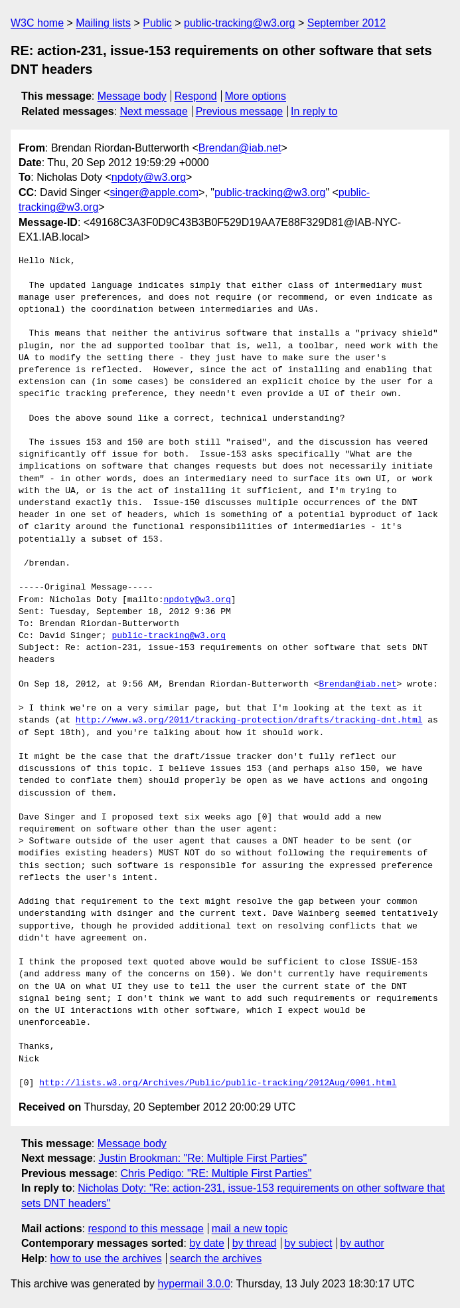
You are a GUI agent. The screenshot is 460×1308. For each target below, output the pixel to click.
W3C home (37, 23)
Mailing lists (103, 23)
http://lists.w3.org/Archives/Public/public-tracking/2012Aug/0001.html (217, 1083)
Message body (132, 96)
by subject (308, 1243)
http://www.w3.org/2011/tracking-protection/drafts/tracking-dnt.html (249, 720)
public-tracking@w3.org (239, 23)
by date (206, 1243)
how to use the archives (106, 1258)
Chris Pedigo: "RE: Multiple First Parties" (215, 1173)
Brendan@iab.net (239, 148)
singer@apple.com (154, 192)
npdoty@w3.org (149, 177)
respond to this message (145, 1228)
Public (157, 23)
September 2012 (346, 23)
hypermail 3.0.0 (193, 1283)
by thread (254, 1243)
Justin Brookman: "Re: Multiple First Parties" (203, 1158)
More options (256, 96)
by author (362, 1243)
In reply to (314, 111)
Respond (196, 96)
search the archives (216, 1258)
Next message (154, 111)
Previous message (239, 111)
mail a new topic (250, 1228)
